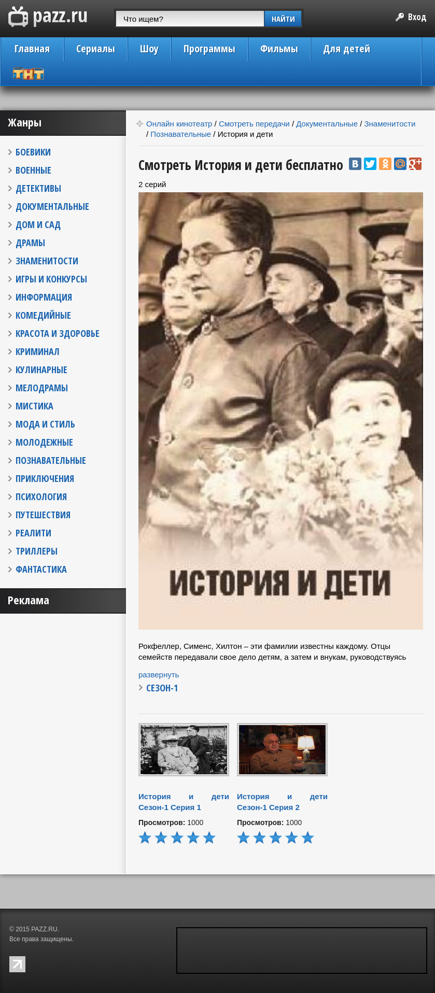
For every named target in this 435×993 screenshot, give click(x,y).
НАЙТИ (283, 18)
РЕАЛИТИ (33, 533)
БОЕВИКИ (33, 152)
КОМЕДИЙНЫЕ (43, 315)
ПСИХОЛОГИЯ (41, 496)
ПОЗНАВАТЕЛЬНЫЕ (51, 460)
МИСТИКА (34, 406)
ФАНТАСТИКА (41, 569)
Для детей (346, 48)
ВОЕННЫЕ (33, 170)
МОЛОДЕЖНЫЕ (44, 442)
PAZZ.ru (48, 16)
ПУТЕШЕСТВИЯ (43, 514)
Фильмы (279, 48)
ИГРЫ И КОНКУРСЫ (51, 279)
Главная (32, 48)
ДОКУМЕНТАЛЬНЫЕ (52, 206)
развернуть (158, 674)
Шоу (149, 48)
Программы (209, 48)
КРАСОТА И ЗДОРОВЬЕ (58, 333)
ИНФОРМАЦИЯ (44, 297)
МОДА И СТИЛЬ (45, 424)
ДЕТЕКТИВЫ (38, 188)
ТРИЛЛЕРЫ (37, 551)
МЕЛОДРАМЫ (42, 387)
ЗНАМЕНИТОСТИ (47, 260)
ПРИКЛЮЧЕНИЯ (45, 478)
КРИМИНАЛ (38, 351)
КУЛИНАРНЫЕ (41, 369)
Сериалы (95, 48)
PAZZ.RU (44, 929)
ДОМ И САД (38, 224)
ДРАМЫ (30, 242)
